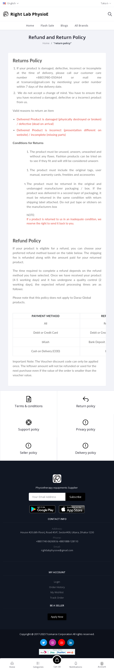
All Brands (81, 25)
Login (57, 581)
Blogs (64, 25)
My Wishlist (57, 592)
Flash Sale (47, 25)
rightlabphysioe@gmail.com (57, 550)
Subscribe (75, 497)
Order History (57, 587)
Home (30, 25)
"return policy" (63, 43)
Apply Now (57, 616)
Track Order (57, 597)
